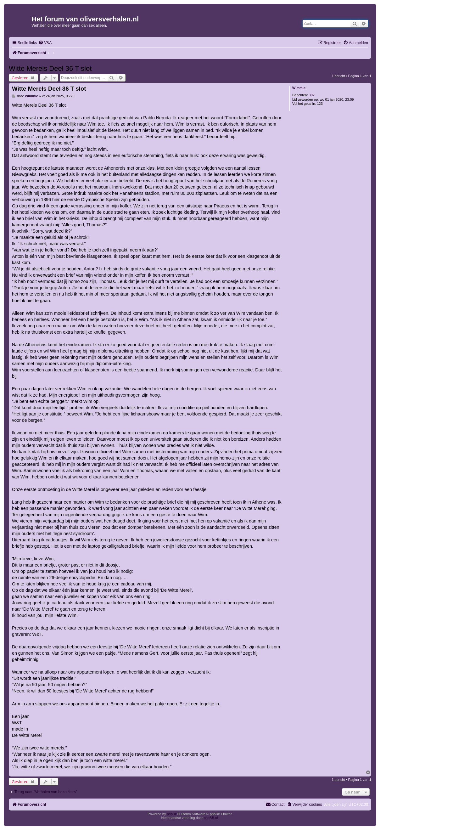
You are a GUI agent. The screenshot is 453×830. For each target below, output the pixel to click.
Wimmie (298, 88)
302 (312, 95)
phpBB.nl (211, 818)
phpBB (172, 814)
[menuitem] (45, 43)
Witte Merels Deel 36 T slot (50, 68)
